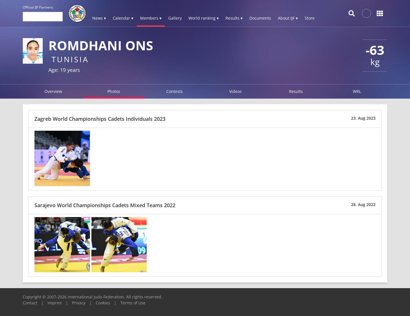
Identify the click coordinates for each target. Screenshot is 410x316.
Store (310, 18)
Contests (174, 91)
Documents (260, 18)
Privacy (78, 302)
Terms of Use (132, 302)
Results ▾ (234, 18)
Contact (30, 302)
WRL (357, 91)
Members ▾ (150, 18)
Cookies (103, 302)
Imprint (55, 302)
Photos (113, 91)
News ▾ (99, 18)
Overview (53, 91)
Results (296, 91)
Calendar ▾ (123, 18)
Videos (235, 91)
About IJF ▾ (288, 18)
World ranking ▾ (203, 18)
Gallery (175, 18)
